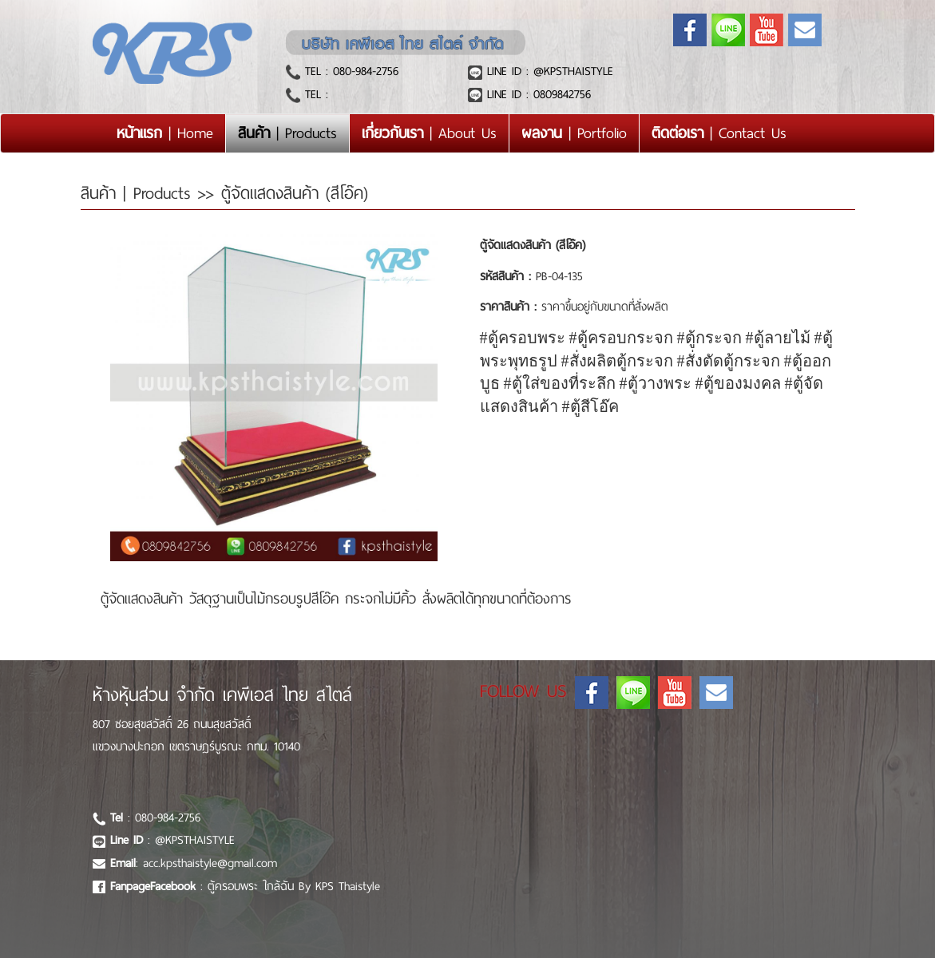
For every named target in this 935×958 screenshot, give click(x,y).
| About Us (429, 133)
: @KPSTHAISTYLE (172, 839)
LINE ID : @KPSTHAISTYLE (547, 71)
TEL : (314, 94)
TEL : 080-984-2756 (349, 71)
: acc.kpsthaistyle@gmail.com (193, 863)
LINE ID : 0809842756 (536, 94)
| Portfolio (574, 133)
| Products (287, 133)
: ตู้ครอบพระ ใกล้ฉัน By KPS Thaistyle (245, 886)
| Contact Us (719, 133)
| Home (171, 132)
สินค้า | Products (139, 193)
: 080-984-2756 (155, 817)
